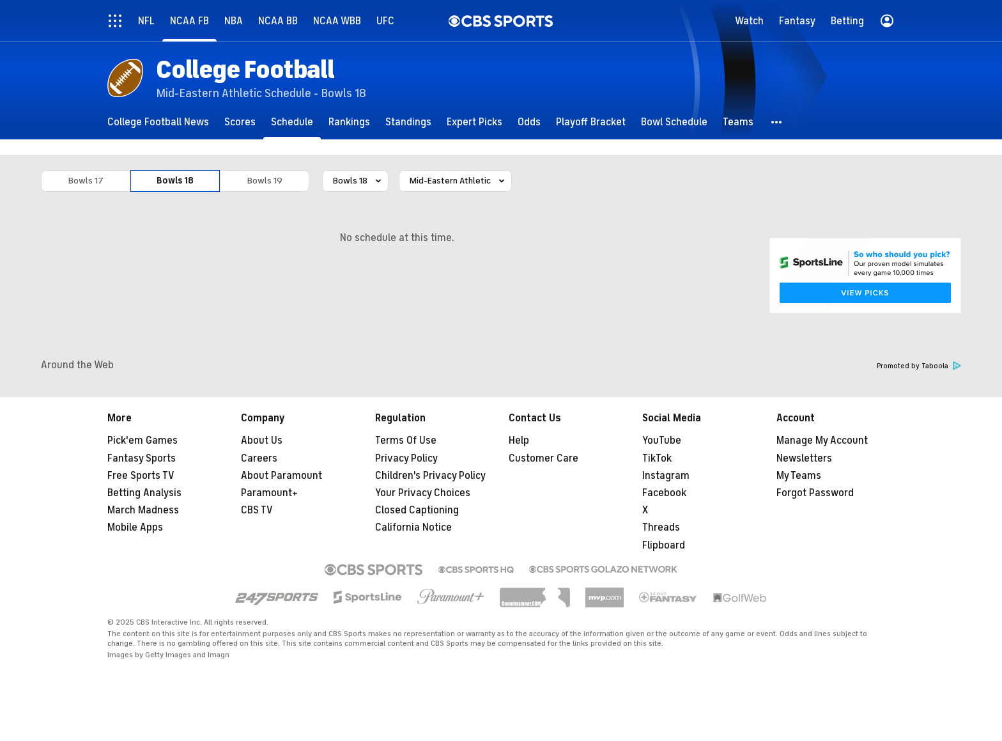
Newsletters (804, 458)
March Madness (143, 510)
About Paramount (281, 475)
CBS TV (257, 510)
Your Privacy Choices (422, 493)
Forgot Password (815, 493)
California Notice (413, 527)
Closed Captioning (417, 510)
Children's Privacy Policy (430, 475)
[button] (777, 121)
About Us (261, 440)
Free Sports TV (140, 475)
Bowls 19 (264, 180)
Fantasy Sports (141, 458)
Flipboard (663, 545)
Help (519, 440)
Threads (661, 527)
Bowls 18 (175, 180)
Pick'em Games (142, 440)
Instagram (666, 475)
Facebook (664, 493)
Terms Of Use (405, 440)
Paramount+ (269, 493)
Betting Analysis (144, 493)
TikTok (657, 458)
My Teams (798, 475)
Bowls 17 (86, 180)
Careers (259, 458)
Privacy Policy (406, 458)
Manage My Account (822, 440)
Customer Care (543, 458)
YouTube (661, 440)
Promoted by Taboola (919, 366)
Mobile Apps (135, 527)
